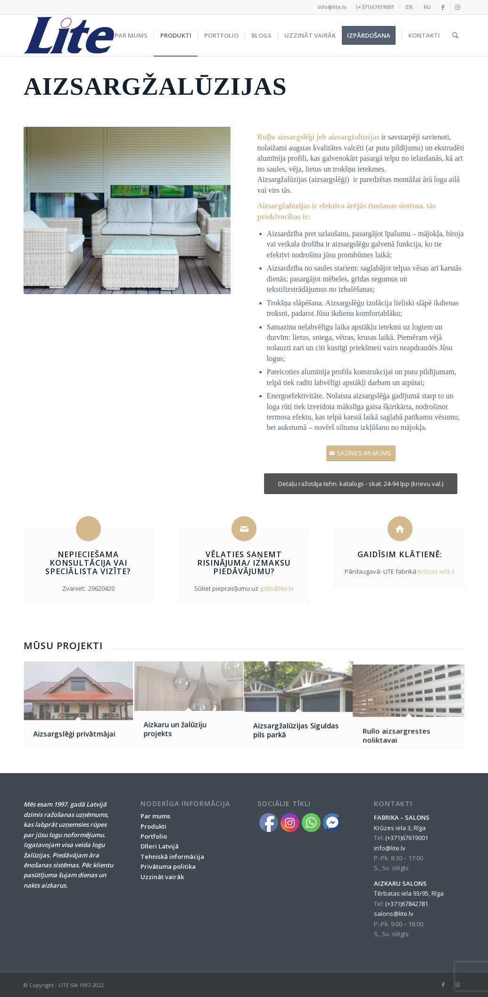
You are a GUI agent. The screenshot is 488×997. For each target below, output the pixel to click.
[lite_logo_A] (69, 35)
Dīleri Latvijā (160, 846)
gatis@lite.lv (277, 588)
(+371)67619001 (375, 6)
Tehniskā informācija (172, 856)
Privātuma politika (168, 866)
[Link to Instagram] (457, 7)
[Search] (455, 35)
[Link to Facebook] (443, 7)
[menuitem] (375, 7)
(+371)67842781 (406, 903)
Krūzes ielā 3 (436, 571)
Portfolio (154, 836)
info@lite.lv (332, 6)
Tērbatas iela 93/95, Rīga (409, 893)
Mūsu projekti (63, 645)
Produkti (153, 826)
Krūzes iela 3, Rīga (400, 828)
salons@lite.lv (394, 913)
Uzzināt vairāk (162, 877)
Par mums (155, 816)
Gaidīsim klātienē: (399, 554)
